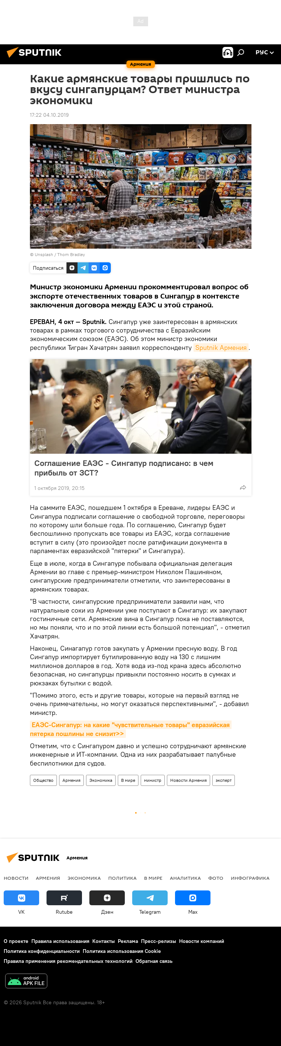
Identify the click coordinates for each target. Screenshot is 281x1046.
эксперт (224, 780)
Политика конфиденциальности (42, 951)
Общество (43, 780)
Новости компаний (201, 941)
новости (16, 878)
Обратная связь (154, 961)
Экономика (100, 780)
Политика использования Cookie (122, 951)
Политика (122, 878)
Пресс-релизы (158, 941)
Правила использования (60, 941)
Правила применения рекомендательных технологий (68, 961)
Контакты (103, 941)
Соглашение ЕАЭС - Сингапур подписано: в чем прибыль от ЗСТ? (123, 467)
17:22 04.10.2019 (49, 115)
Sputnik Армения (221, 347)
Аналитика (185, 878)
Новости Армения (188, 780)
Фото (215, 878)
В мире (128, 780)
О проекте (16, 941)
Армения (71, 780)
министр (152, 780)
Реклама (128, 941)
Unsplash (44, 254)
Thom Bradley (71, 254)
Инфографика (250, 878)
